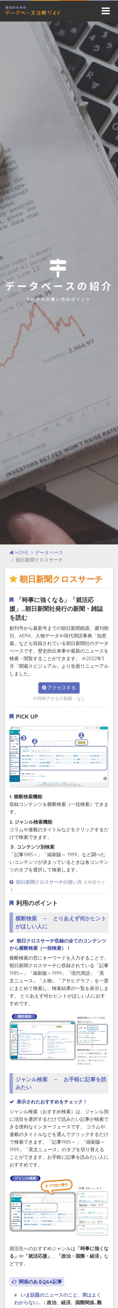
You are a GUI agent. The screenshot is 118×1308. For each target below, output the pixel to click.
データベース (49, 553)
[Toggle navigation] (106, 11)
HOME (19, 553)
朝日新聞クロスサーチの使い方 (46, 882)
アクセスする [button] (59, 688)
